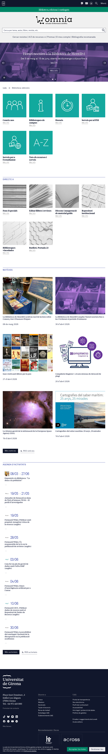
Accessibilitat (78, 707)
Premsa (50, 37)
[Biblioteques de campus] (41, 110)
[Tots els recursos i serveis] (41, 147)
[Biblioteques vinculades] (14, 238)
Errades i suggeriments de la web (85, 719)
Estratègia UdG (43, 713)
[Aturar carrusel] (4, 78)
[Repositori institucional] (93, 201)
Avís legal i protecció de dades (84, 710)
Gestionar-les (97, 749)
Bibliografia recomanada (84, 37)
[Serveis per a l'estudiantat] (14, 147)
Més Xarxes (7, 726)
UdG (5, 88)
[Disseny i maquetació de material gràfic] (67, 201)
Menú (103, 3)
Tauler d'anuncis (44, 707)
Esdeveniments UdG (45, 715)
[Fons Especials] (14, 199)
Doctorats (41, 705)
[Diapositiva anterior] (3, 62)
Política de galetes (79, 713)
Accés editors (78, 722)
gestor (49, 749)
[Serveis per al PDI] (93, 109)
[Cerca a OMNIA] (103, 30)
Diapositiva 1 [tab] (52, 79)
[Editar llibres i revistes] (41, 199)
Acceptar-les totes (77, 749)
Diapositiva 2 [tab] (55, 79)
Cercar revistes (20, 37)
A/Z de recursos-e (37, 37)
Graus (40, 700)
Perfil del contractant (80, 705)
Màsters (41, 702)
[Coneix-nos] (14, 109)
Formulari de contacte (11, 708)
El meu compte (63, 37)
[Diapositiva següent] (104, 62)
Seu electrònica (78, 702)
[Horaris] (67, 109)
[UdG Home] (3, 3)
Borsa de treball (44, 710)
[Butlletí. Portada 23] (41, 237)
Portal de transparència (81, 700)
